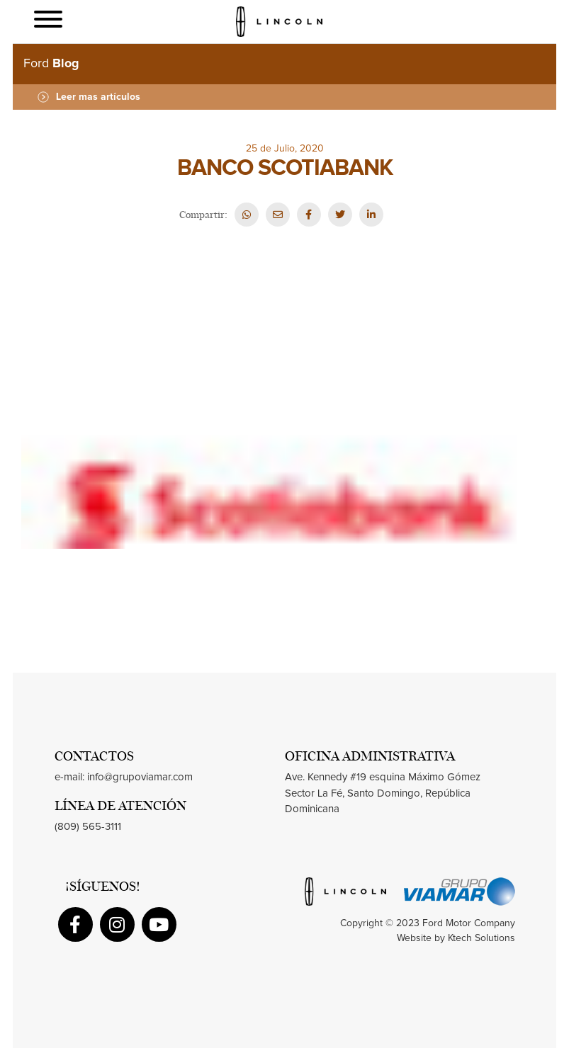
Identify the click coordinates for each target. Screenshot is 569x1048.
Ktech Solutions (481, 938)
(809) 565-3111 (88, 826)
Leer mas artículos (89, 97)
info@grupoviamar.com (140, 777)
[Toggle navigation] (48, 21)
